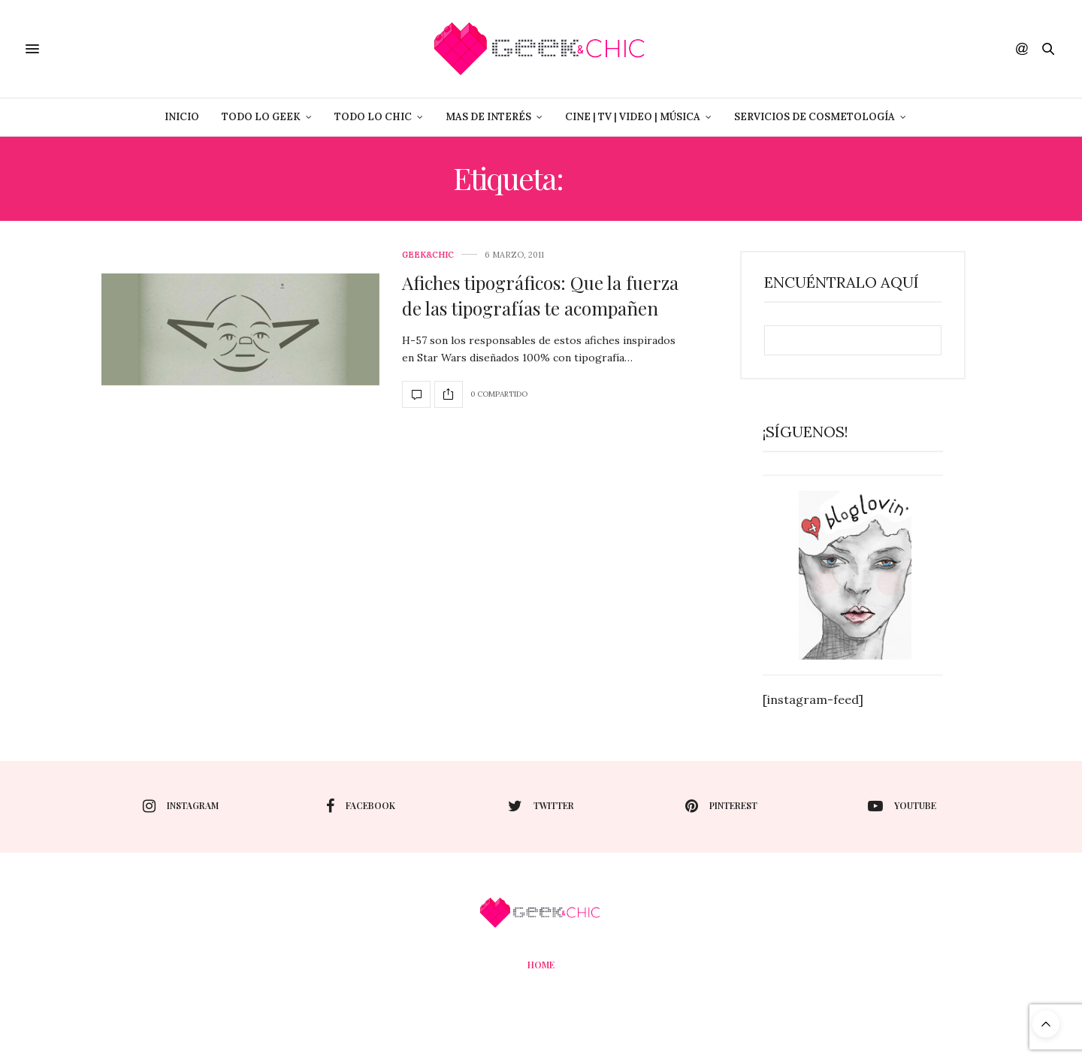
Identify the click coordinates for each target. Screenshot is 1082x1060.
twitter (541, 806)
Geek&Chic (428, 255)
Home (541, 965)
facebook (360, 806)
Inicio (182, 116)
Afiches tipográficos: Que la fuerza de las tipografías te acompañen (540, 295)
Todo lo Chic (373, 116)
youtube (902, 806)
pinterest (721, 806)
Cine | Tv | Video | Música (632, 116)
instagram (181, 806)
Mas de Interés (488, 116)
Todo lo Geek (261, 116)
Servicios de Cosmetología (814, 116)
